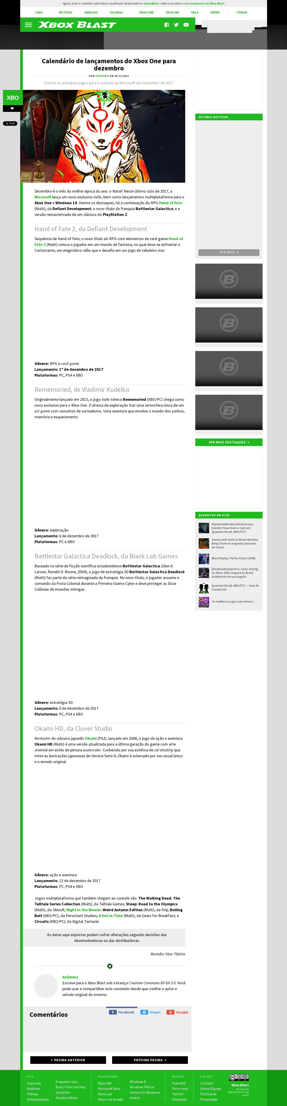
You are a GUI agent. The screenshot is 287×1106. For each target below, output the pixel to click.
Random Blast (67, 1097)
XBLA (194, 12)
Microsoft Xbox (109, 1088)
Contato (206, 1083)
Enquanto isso (66, 1081)
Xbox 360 (172, 12)
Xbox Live (105, 1094)
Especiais (34, 1083)
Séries (215, 12)
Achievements (38, 1099)
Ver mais (229, 252)
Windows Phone (142, 1087)
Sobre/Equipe (210, 1088)
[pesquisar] (230, 26)
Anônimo (70, 977)
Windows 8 (138, 1081)
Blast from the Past (71, 1087)
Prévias (32, 1094)
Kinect (135, 1097)
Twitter (178, 1094)
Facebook (121, 1012)
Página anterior (69, 1060)
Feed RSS (179, 1083)
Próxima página (148, 1060)
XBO (13, 97)
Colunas (116, 12)
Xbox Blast (240, 1085)
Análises (91, 12)
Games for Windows (145, 1092)
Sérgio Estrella (234, 1092)
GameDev (63, 1092)
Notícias (65, 12)
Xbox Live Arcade (110, 1099)
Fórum (242, 12)
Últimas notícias (213, 117)
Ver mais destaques (227, 442)
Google (177, 1012)
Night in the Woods (83, 909)
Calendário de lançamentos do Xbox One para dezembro (109, 64)
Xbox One (146, 12)
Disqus (150, 1012)
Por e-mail (180, 1088)
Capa (38, 12)
